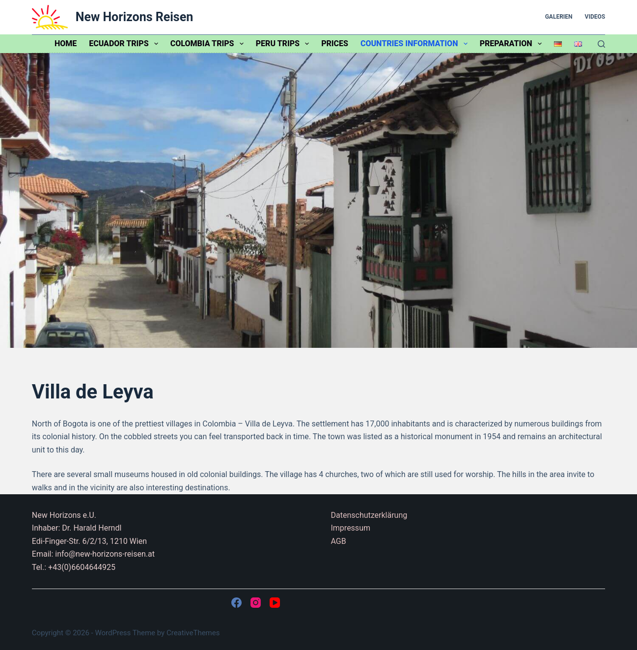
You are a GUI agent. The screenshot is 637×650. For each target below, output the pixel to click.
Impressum (350, 528)
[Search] (601, 44)
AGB (338, 541)
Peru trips (284, 44)
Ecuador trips (125, 44)
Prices (334, 43)
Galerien (559, 16)
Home (66, 43)
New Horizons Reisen (134, 17)
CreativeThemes (193, 632)
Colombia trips (209, 44)
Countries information (415, 44)
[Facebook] (236, 602)
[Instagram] (255, 602)
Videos (595, 16)
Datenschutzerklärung (369, 515)
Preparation (513, 44)
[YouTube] (275, 602)
